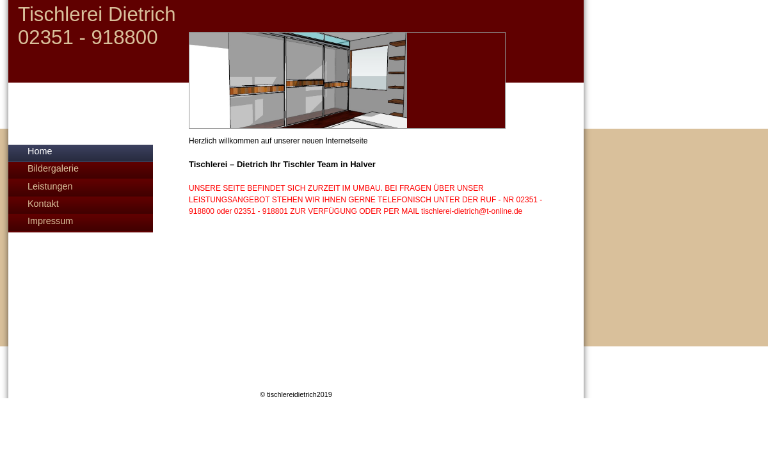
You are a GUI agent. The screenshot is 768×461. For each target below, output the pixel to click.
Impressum (50, 221)
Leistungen (50, 186)
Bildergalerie (53, 168)
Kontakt (43, 203)
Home (40, 151)
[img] (296, 64)
